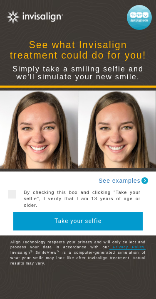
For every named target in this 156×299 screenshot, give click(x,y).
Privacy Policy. (127, 247)
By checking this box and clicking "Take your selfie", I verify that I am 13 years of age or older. (79, 199)
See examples (124, 180)
